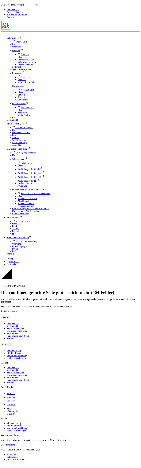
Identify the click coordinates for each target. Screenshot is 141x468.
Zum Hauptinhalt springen (12, 5)
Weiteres (5, 345)
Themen (5, 317)
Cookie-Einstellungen (16, 358)
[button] (28, 5)
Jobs (35, 5)
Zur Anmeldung (8, 445)
